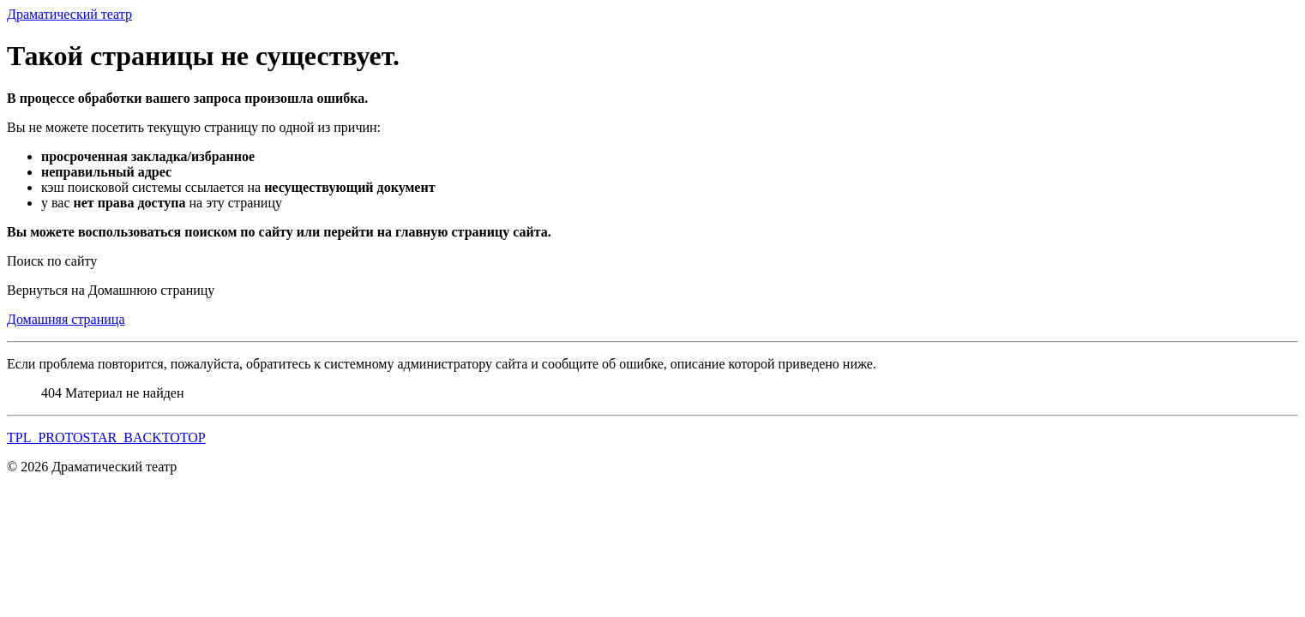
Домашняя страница (66, 319)
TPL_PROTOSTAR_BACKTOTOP (106, 437)
